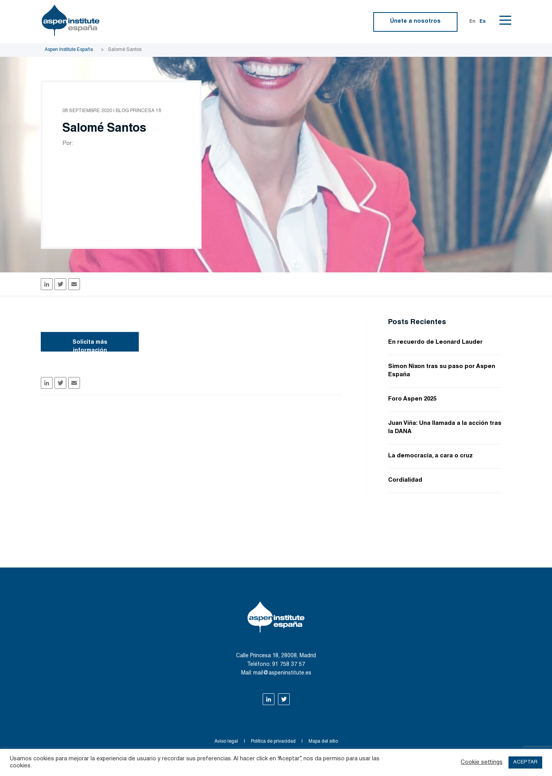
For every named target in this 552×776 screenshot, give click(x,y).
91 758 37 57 (288, 664)
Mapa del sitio (323, 741)
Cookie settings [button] (482, 762)
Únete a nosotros (415, 21)
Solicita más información (90, 346)
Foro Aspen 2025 (412, 399)
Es (482, 21)
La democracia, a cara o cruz (430, 456)
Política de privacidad (273, 741)
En (472, 21)
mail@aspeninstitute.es (282, 673)
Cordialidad (405, 480)
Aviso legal (226, 741)
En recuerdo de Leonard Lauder (435, 342)
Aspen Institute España (69, 49)
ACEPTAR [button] (525, 762)
